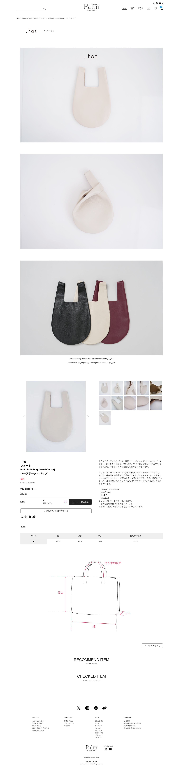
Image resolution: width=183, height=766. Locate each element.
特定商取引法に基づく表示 (132, 723)
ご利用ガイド (99, 733)
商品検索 (67, 726)
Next (88, 417)
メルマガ (97, 728)
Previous (23, 417)
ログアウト (98, 737)
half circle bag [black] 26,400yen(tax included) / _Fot (92, 359)
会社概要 (127, 721)
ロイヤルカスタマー (38, 721)
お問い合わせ (99, 735)
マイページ (98, 726)
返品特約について (129, 726)
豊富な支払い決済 (38, 730)
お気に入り (98, 730)
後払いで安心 (36, 726)
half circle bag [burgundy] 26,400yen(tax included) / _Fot (91, 363)
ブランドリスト (69, 723)
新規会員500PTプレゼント (40, 728)
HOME (18, 18)
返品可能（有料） (38, 723)
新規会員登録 (99, 721)
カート (97, 723)
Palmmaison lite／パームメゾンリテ (31, 18)
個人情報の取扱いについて (132, 728)
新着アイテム (68, 721)
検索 (44, 9)
